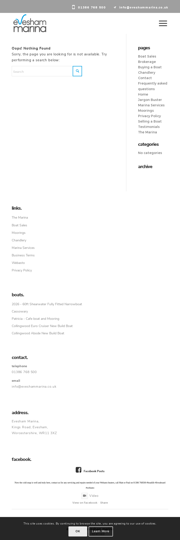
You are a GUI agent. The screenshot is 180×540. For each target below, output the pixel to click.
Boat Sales (147, 56)
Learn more (100, 531)
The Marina (147, 132)
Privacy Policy (149, 116)
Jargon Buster (150, 100)
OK (77, 531)
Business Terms (23, 255)
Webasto (18, 263)
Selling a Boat (150, 121)
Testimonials (149, 127)
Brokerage (147, 62)
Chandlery (146, 72)
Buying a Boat (150, 67)
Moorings (146, 110)
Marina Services (151, 105)
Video (90, 496)
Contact (145, 78)
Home (143, 94)
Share (104, 502)
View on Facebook (84, 502)
